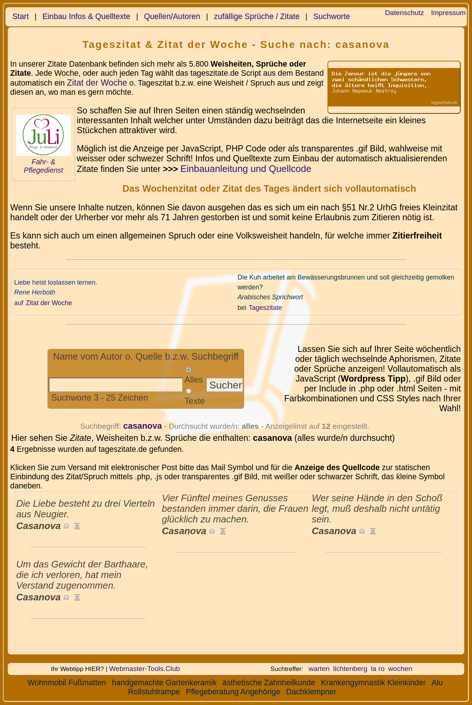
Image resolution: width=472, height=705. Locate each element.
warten (319, 668)
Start (20, 16)
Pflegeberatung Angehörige (233, 691)
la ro (378, 668)
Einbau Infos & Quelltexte (86, 16)
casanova (142, 426)
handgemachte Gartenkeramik (164, 682)
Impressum (448, 12)
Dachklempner (311, 691)
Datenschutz (404, 12)
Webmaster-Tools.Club (144, 668)
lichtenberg (350, 668)
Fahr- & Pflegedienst (43, 166)
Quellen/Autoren (172, 16)
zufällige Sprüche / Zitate (257, 16)
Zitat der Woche (97, 82)
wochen (400, 668)
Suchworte (331, 16)
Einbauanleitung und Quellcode (245, 169)
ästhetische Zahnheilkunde (268, 682)
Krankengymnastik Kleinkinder (373, 682)
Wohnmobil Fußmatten (66, 682)
